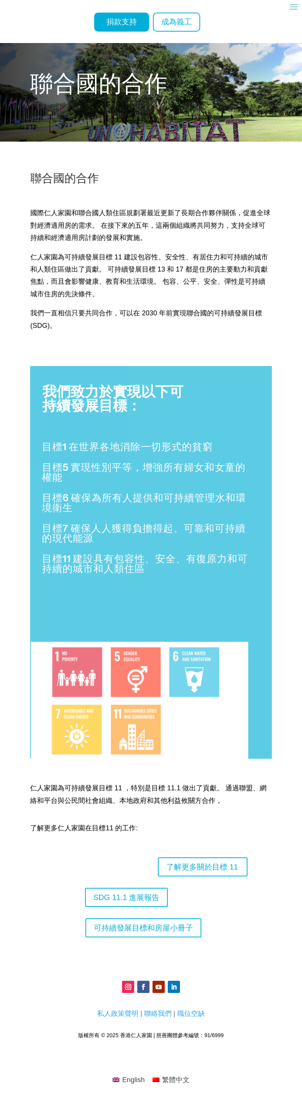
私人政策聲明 (117, 1013)
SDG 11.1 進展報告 (126, 897)
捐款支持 (121, 22)
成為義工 (176, 22)
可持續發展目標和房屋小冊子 (143, 928)
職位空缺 (191, 1013)
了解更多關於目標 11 (202, 867)
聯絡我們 (158, 1013)
